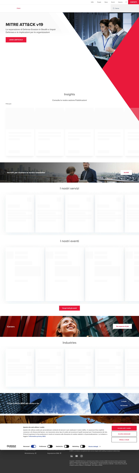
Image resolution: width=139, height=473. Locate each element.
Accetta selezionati (124, 457)
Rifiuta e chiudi (124, 463)
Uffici (92, 2)
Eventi (113, 2)
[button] (133, 2)
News (106, 2)
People (99, 2)
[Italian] (126, 2)
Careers (120, 2)
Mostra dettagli (93, 469)
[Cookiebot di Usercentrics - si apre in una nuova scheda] (11, 469)
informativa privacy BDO (37, 459)
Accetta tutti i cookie (124, 451)
